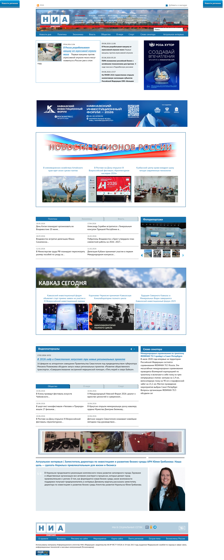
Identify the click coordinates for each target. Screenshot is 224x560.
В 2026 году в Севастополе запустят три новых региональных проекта (81, 359)
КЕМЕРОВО (142, 18)
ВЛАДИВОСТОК (100, 20)
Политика (61, 34)
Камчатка (142, 20)
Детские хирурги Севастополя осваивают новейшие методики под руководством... (112, 420)
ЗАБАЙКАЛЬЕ (111, 22)
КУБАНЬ (92, 15)
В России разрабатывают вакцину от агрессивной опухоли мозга (79, 51)
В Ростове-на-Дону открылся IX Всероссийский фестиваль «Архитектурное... (58, 420)
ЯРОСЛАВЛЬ (113, 15)
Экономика (78, 34)
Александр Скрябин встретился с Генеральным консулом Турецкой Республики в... (109, 228)
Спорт (131, 34)
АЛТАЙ (112, 18)
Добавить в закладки (176, 5)
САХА (120, 22)
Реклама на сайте (79, 538)
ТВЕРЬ (134, 15)
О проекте (43, 538)
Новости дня (45, 34)
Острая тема (154, 538)
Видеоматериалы (49, 348)
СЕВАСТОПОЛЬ (130, 22)
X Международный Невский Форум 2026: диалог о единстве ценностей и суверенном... (111, 395)
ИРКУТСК (90, 22)
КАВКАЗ (101, 15)
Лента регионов (135, 538)
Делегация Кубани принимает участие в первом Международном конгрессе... (110, 253)
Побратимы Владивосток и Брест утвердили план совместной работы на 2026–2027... (110, 240)
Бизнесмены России (175, 538)
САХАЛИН (143, 22)
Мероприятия (99, 538)
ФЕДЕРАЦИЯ (80, 15)
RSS (40, 5)
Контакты (61, 538)
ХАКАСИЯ (129, 20)
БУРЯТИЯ (99, 22)
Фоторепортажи (153, 219)
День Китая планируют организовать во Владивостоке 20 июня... (55, 228)
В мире (120, 34)
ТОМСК (129, 18)
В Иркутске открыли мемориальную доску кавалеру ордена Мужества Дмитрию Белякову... (111, 408)
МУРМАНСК (80, 22)
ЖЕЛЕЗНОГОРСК (115, 20)
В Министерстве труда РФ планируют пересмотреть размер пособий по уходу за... (60, 253)
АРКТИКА (125, 15)
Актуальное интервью (173, 34)
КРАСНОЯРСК (80, 20)
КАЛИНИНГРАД (81, 18)
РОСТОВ (143, 15)
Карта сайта (117, 538)
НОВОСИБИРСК (99, 18)
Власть (92, 34)
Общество (106, 34)
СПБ (90, 20)
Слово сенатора (147, 34)
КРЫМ (120, 18)
